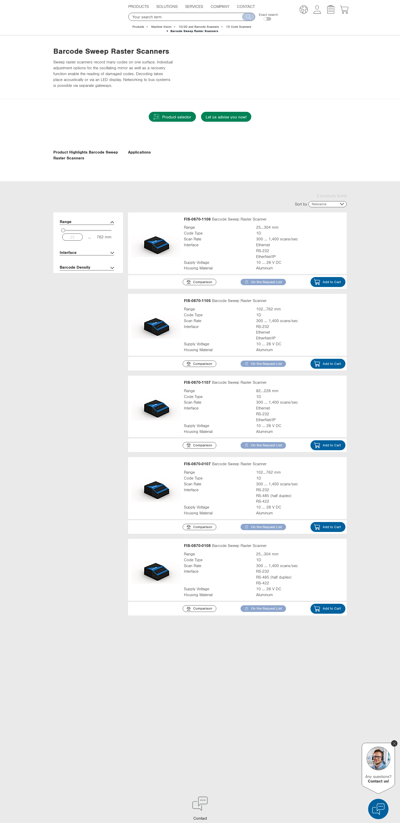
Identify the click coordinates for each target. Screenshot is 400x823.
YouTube (266, 758)
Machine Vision (161, 26)
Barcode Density (87, 301)
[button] (303, 10)
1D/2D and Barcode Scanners (199, 26)
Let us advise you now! (226, 117)
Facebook (267, 748)
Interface (87, 286)
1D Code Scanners (238, 26)
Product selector (172, 117)
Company (220, 6)
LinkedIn (267, 739)
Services (194, 6)
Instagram (268, 767)
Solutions (167, 6)
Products (138, 6)
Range (87, 255)
